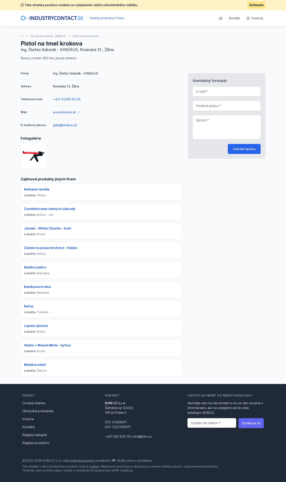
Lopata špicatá (36, 326)
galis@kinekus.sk (65, 125)
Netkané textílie (36, 189)
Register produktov (35, 443)
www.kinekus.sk (66, 112)
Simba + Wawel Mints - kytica (47, 345)
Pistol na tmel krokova (86, 36)
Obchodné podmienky (38, 411)
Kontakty (28, 427)
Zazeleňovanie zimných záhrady (49, 209)
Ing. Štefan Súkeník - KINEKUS (48, 36)
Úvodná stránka (33, 403)
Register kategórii (34, 435)
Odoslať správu (244, 149)
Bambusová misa (37, 287)
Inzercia (254, 18)
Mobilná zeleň (35, 365)
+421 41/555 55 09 (66, 99)
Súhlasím (256, 5)
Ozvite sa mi (251, 423)
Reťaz (29, 306)
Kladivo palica (35, 267)
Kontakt (234, 18)
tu (131, 470)
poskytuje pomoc (82, 461)
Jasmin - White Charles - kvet (47, 228)
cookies (94, 466)
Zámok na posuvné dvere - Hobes (50, 248)
